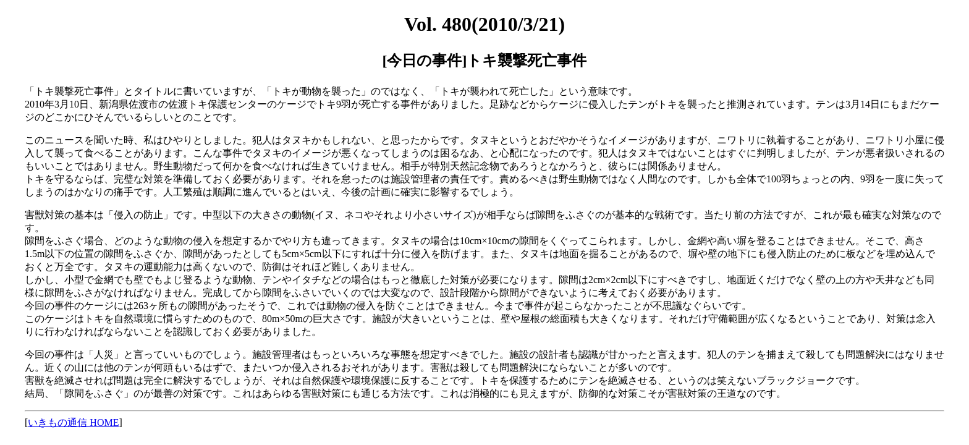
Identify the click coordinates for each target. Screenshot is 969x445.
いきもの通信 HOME (73, 422)
